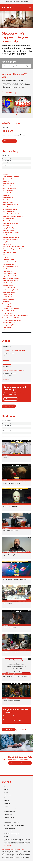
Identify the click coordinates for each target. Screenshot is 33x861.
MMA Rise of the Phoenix (9, 252)
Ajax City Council (7, 179)
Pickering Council (7, 271)
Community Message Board (14, 135)
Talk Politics (5, 301)
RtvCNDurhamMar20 (8, 283)
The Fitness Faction (7, 306)
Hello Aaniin (5, 225)
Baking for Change (7, 190)
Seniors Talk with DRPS (8, 287)
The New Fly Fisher (7, 313)
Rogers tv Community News (10, 276)
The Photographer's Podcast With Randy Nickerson (16, 315)
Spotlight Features (7, 294)
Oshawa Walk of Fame (8, 264)
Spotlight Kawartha (7, 297)
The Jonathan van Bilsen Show (10, 308)
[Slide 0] (16, 114)
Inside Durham (6, 235)
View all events (9, 406)
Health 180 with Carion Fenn (10, 223)
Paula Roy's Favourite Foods (10, 266)
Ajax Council (5, 181)
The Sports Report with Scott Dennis (12, 318)
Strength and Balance (8, 299)
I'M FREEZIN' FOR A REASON (10, 232)
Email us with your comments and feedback (16, 1)
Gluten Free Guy (6, 221)
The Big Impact (6, 304)
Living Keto (5, 242)
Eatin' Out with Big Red (8, 211)
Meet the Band (6, 244)
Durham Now (6, 207)
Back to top (23, 729)
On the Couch (6, 257)
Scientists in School (7, 285)
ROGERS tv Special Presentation (11, 278)
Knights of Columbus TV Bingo (10, 237)
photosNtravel (6, 269)
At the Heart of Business (9, 188)
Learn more (9, 92)
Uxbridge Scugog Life (8, 325)
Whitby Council (6, 327)
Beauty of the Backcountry (9, 193)
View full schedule (9, 141)
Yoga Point (5, 329)
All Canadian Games (8, 183)
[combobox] (15, 66)
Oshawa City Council (8, 259)
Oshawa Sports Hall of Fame (10, 262)
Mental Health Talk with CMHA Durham (13, 246)
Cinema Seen (6, 200)
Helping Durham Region (9, 228)
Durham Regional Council (9, 209)
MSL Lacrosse (6, 255)
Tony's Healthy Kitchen (8, 322)
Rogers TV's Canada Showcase (10, 280)
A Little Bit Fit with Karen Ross (10, 176)
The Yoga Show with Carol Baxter (11, 320)
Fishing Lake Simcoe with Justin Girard (12, 216)
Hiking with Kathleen (8, 230)
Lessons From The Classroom (10, 239)
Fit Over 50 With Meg (8, 218)
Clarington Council (7, 202)
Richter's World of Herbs (9, 273)
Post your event (10, 399)
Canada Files (5, 195)
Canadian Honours (7, 197)
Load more (9, 729)
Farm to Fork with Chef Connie (10, 214)
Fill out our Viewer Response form (20, 763)
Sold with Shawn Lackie (8, 292)
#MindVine (5, 174)
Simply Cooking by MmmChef (10, 290)
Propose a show (16, 720)
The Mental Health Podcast (9, 311)
